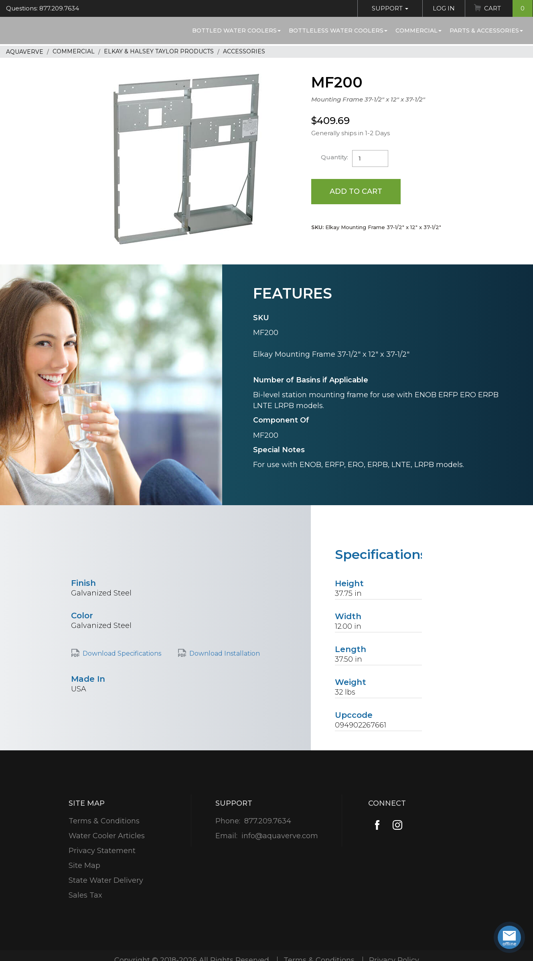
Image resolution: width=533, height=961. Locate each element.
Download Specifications (122, 653)
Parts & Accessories (486, 30)
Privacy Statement (102, 850)
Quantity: (334, 157)
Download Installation (224, 653)
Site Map (84, 865)
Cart (508, 8)
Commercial (418, 30)
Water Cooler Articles (107, 835)
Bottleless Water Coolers (338, 30)
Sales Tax (85, 895)
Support (390, 8)
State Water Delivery (106, 880)
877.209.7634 (267, 821)
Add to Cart (356, 191)
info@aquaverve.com (279, 835)
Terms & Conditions (104, 821)
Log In (444, 8)
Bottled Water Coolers (236, 30)
